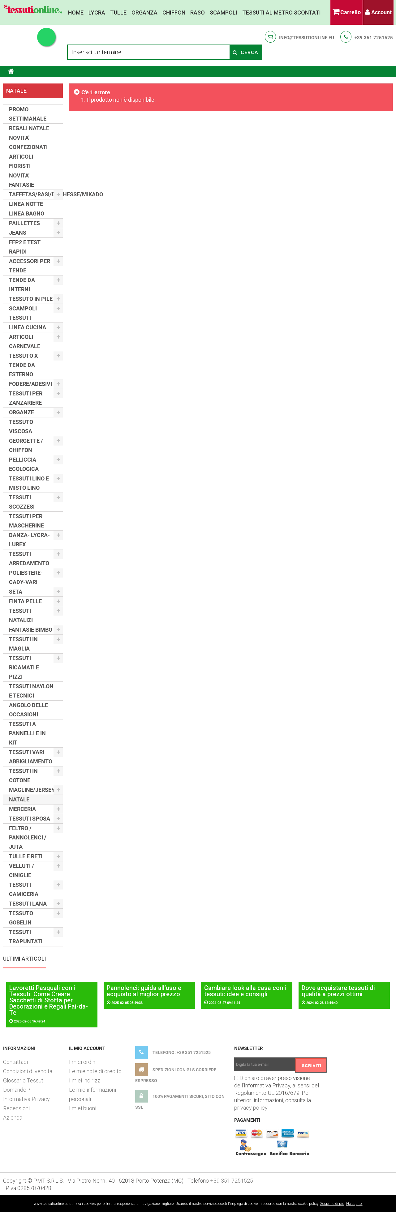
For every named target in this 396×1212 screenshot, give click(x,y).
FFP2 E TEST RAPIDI (25, 247)
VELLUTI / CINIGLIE (21, 870)
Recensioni (16, 1108)
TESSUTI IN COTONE (23, 775)
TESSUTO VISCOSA (21, 426)
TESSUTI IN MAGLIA (23, 644)
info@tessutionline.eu (306, 38)
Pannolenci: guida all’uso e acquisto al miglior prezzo (144, 991)
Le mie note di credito (95, 1071)
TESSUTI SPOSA (29, 818)
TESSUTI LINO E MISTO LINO (29, 483)
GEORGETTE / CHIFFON (26, 445)
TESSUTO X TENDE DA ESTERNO (23, 365)
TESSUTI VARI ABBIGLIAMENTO (30, 757)
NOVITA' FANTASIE (21, 180)
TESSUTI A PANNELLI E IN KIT (27, 733)
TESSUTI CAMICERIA (23, 889)
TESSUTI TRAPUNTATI (25, 937)
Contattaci (15, 1062)
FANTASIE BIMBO (30, 629)
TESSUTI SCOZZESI (22, 502)
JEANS (17, 232)
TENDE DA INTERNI (22, 284)
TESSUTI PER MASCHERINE (26, 521)
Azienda (12, 1117)
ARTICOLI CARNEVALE (24, 341)
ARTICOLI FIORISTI (21, 161)
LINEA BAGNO (26, 213)
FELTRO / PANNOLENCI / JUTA (27, 837)
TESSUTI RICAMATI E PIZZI (24, 667)
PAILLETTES (24, 223)
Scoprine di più (332, 1203)
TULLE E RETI (25, 856)
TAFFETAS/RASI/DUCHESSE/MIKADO (36, 194)
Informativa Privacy (26, 1099)
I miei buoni (82, 1108)
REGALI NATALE (29, 128)
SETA (15, 591)
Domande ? (16, 1089)
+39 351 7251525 (374, 38)
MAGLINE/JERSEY (32, 790)
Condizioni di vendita (27, 1071)
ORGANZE (21, 412)
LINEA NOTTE (26, 204)
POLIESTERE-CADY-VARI (26, 577)
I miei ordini (83, 1062)
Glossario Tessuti (24, 1080)
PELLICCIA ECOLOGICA (24, 464)
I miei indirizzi (85, 1080)
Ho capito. (354, 1203)
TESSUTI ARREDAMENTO (29, 558)
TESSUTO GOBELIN (21, 918)
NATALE (19, 799)
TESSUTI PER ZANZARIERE (25, 398)
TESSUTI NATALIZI (21, 615)
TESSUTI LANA (28, 903)
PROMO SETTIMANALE (27, 114)
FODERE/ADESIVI (30, 384)
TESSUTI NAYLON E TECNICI (31, 691)
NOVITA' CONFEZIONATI (28, 142)
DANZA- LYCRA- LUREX (29, 540)
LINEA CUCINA (27, 327)
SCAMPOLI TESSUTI (23, 313)
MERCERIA (22, 809)
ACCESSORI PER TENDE (29, 266)
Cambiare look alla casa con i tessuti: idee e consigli (245, 991)
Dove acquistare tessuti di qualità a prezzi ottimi (338, 991)
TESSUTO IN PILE (31, 299)
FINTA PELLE (25, 601)
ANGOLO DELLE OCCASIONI (28, 710)
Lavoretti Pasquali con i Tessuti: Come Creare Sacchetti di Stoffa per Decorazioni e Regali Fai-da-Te (48, 1000)
